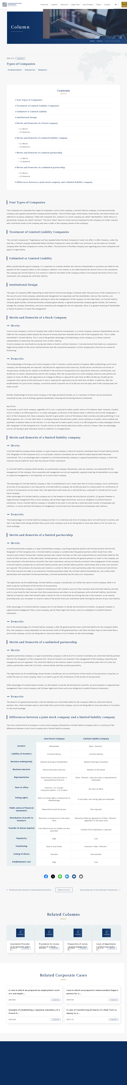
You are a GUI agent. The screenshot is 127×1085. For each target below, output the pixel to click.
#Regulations (49, 69)
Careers (104, 4)
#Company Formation (16, 69)
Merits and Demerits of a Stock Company (36, 123)
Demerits (25, 132)
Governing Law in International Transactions (99, 890)
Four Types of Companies (28, 99)
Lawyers (51, 4)
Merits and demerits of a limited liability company (41, 138)
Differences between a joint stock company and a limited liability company (53, 182)
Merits (24, 129)
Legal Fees (72, 4)
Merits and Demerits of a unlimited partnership (40, 167)
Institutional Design (26, 117)
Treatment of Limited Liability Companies (37, 105)
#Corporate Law (34, 69)
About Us (61, 4)
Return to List (64, 890)
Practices (41, 4)
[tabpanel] (20, 942)
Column (100, 41)
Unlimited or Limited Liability (31, 111)
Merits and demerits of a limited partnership (38, 152)
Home (92, 41)
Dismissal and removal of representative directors (30, 890)
